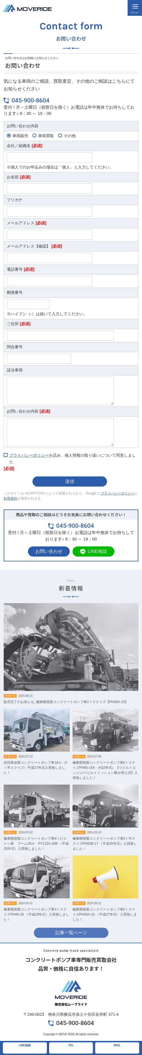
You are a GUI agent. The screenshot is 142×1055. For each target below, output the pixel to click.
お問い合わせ (48, 551)
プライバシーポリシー (29, 455)
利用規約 (10, 498)
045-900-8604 (30, 100)
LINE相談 (97, 551)
